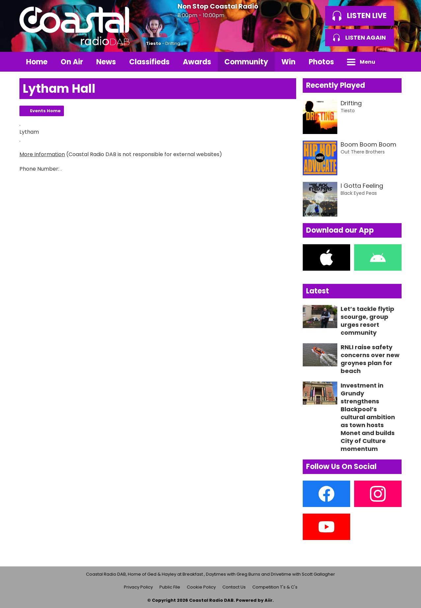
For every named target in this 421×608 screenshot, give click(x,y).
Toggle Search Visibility (392, 62)
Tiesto (153, 43)
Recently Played (335, 85)
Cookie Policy (201, 587)
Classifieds (149, 62)
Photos (321, 62)
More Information (42, 154)
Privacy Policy (138, 587)
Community (246, 62)
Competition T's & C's (274, 587)
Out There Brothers (363, 152)
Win (288, 62)
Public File (169, 587)
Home (36, 62)
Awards (197, 62)
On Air (72, 62)
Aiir (268, 600)
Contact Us (234, 587)
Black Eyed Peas (359, 193)
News (106, 62)
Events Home (45, 111)
